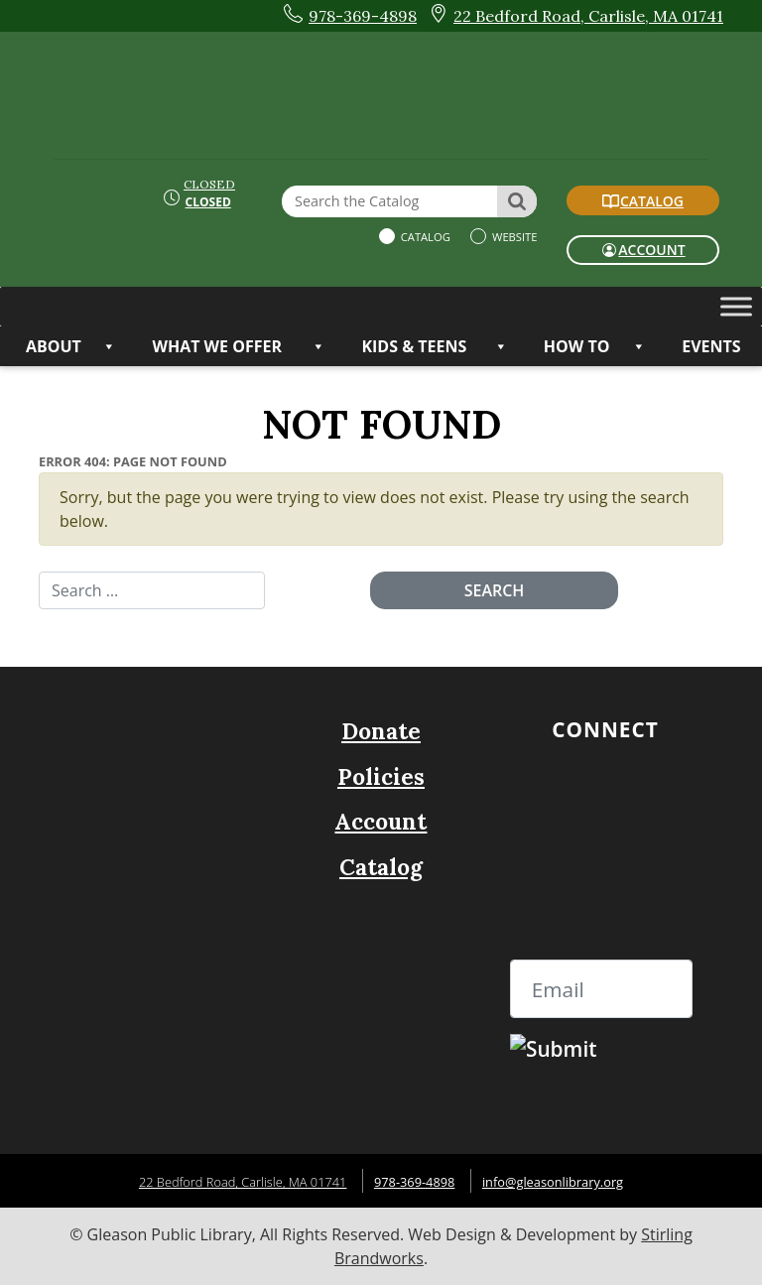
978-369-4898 (414, 1182)
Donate (381, 730)
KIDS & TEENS (434, 346)
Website (513, 236)
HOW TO (595, 346)
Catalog (424, 236)
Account (380, 821)
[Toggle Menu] (736, 306)
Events (711, 346)
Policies (381, 776)
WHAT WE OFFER (238, 346)
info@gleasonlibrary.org (552, 1182)
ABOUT (71, 346)
